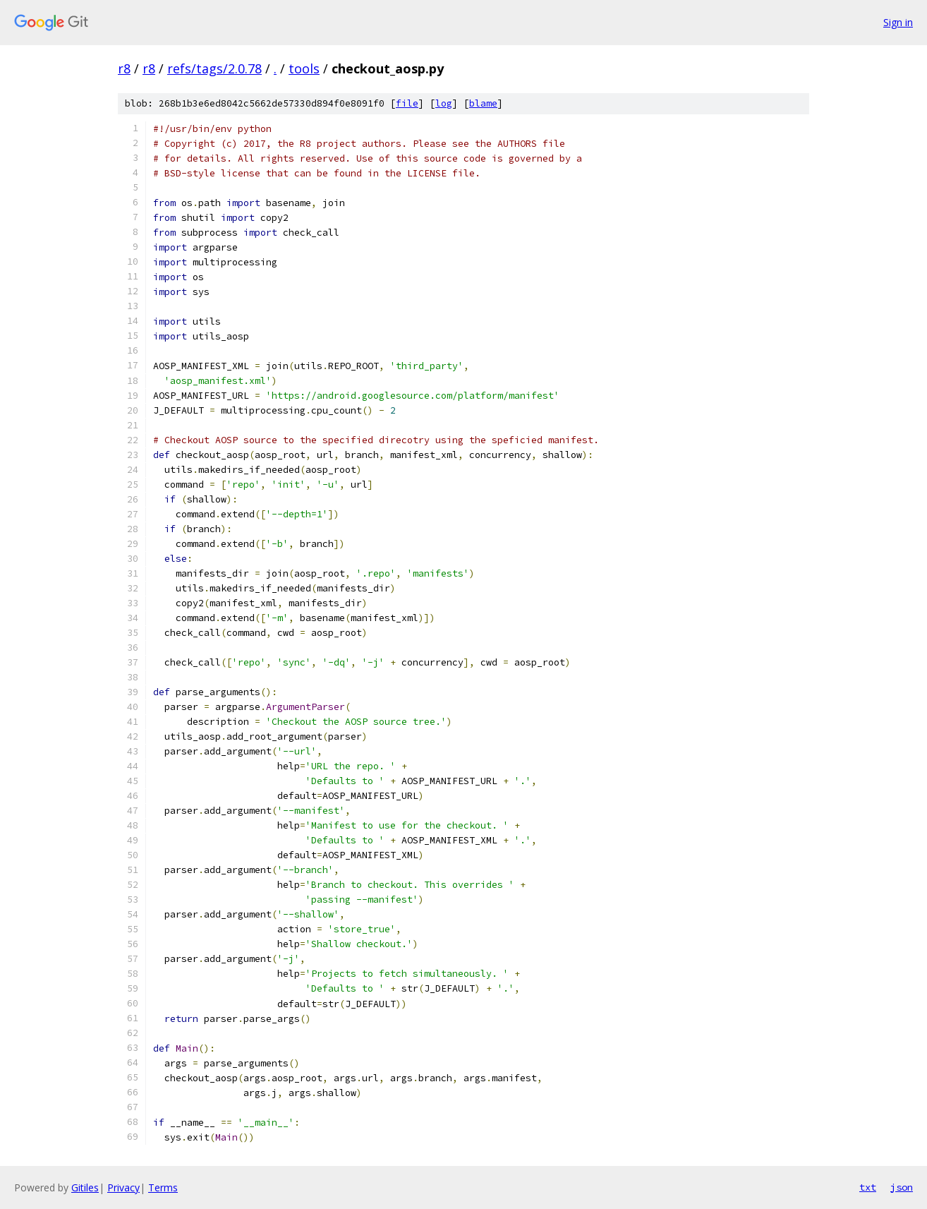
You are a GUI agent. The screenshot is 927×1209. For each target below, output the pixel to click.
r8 (124, 68)
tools (304, 68)
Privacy (123, 1187)
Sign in (898, 22)
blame (483, 103)
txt (867, 1187)
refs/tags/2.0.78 (214, 68)
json (901, 1187)
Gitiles (85, 1187)
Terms (163, 1187)
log (443, 103)
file (407, 103)
